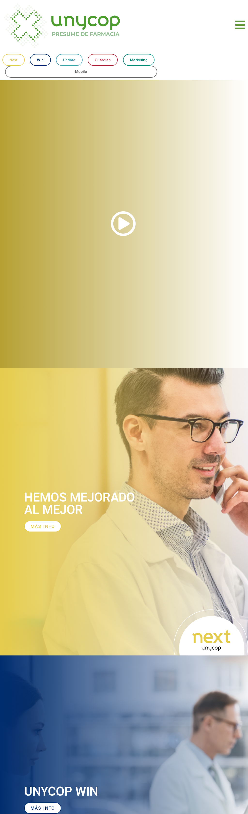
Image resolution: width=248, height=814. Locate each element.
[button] (124, 224)
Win (39, 60)
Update (68, 60)
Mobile (81, 72)
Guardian (102, 60)
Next (13, 60)
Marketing (138, 60)
